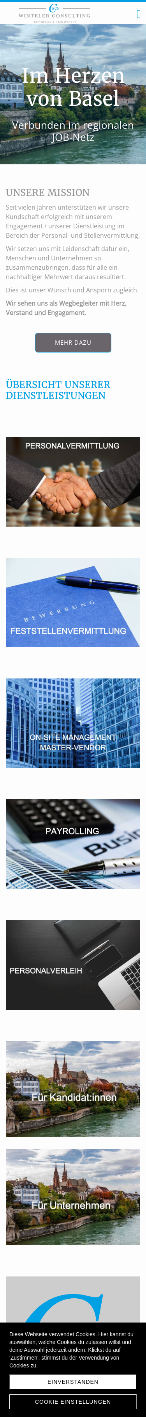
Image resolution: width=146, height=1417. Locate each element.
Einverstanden (73, 1382)
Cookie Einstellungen (73, 1402)
